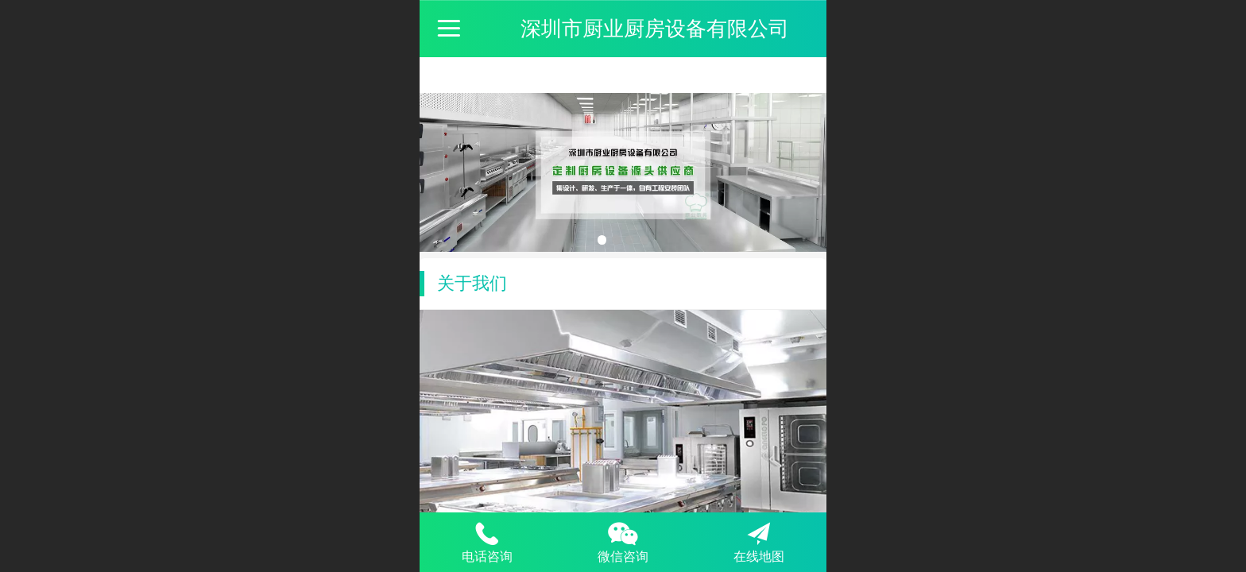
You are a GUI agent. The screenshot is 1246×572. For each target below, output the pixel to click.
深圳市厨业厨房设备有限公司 (654, 28)
